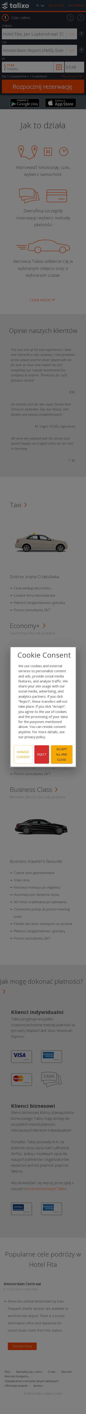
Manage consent (23, 754)
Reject (41, 754)
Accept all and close (61, 754)
